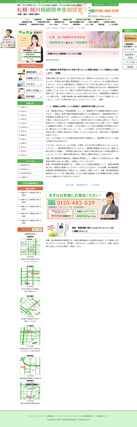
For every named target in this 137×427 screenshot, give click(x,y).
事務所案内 (76, 24)
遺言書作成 (22, 24)
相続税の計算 (67, 19)
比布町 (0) (24, 139)
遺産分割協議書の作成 (76, 22)
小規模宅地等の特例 (43, 22)
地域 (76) (30, 103)
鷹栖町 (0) (24, 135)
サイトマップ (112, 4)
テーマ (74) (30, 161)
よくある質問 (113, 24)
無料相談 (101, 24)
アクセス (65, 24)
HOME (48, 28)
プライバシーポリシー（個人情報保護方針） (79, 416)
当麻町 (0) (24, 143)
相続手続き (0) (25, 169)
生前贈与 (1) (24, 177)
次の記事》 (96, 185)
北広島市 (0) (24, 127)
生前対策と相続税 (109, 22)
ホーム (27, 19)
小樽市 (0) (24, 115)
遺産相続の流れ (60, 22)
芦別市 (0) (24, 155)
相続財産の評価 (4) (26, 173)
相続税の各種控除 (52, 19)
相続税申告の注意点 (37, 24)
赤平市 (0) (24, 151)
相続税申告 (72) (25, 165)
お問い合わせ (99, 4)
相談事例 (55, 28)
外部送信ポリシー (102, 416)
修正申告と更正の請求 (83, 19)
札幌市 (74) (24, 107)
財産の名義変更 (94, 22)
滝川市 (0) (24, 147)
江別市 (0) (24, 123)
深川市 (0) (24, 131)
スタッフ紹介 (89, 24)
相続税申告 (38, 19)
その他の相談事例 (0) (30, 183)
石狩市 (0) (24, 119)
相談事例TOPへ (82, 185)
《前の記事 (69, 185)
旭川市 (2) (24, 111)
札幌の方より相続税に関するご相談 (31, 194)
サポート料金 (53, 24)
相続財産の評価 (27, 22)
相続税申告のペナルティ (104, 19)
